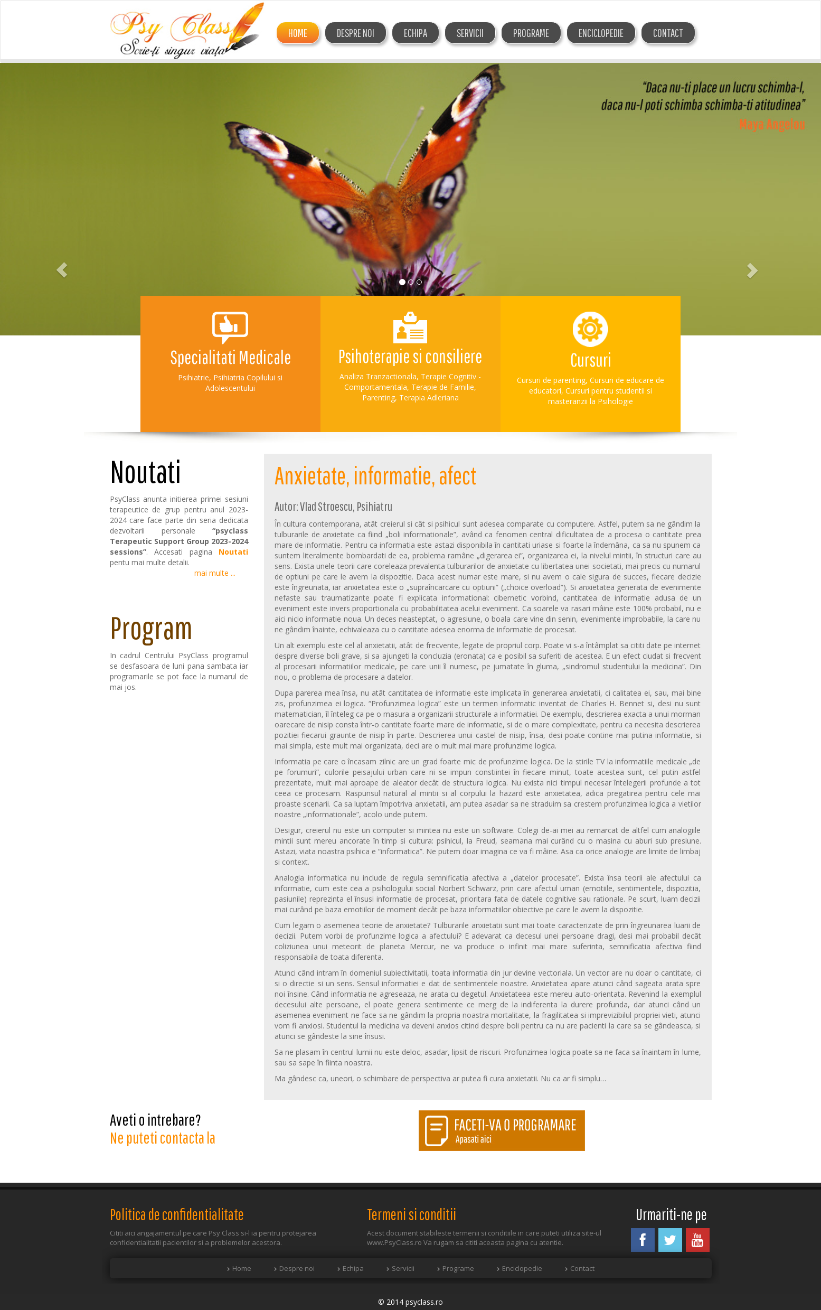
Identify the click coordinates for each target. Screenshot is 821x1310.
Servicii (470, 32)
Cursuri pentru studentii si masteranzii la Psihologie (600, 396)
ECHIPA (415, 32)
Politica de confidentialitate (177, 1214)
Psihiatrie (193, 377)
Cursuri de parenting (551, 380)
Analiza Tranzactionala (378, 376)
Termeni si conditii (411, 1214)
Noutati (233, 552)
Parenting (378, 397)
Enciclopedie (601, 32)
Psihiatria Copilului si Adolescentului (243, 382)
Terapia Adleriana (429, 397)
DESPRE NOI (355, 32)
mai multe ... (214, 573)
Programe (531, 32)
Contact (668, 32)
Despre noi (297, 1268)
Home (297, 32)
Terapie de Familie (442, 387)
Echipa (353, 1268)
